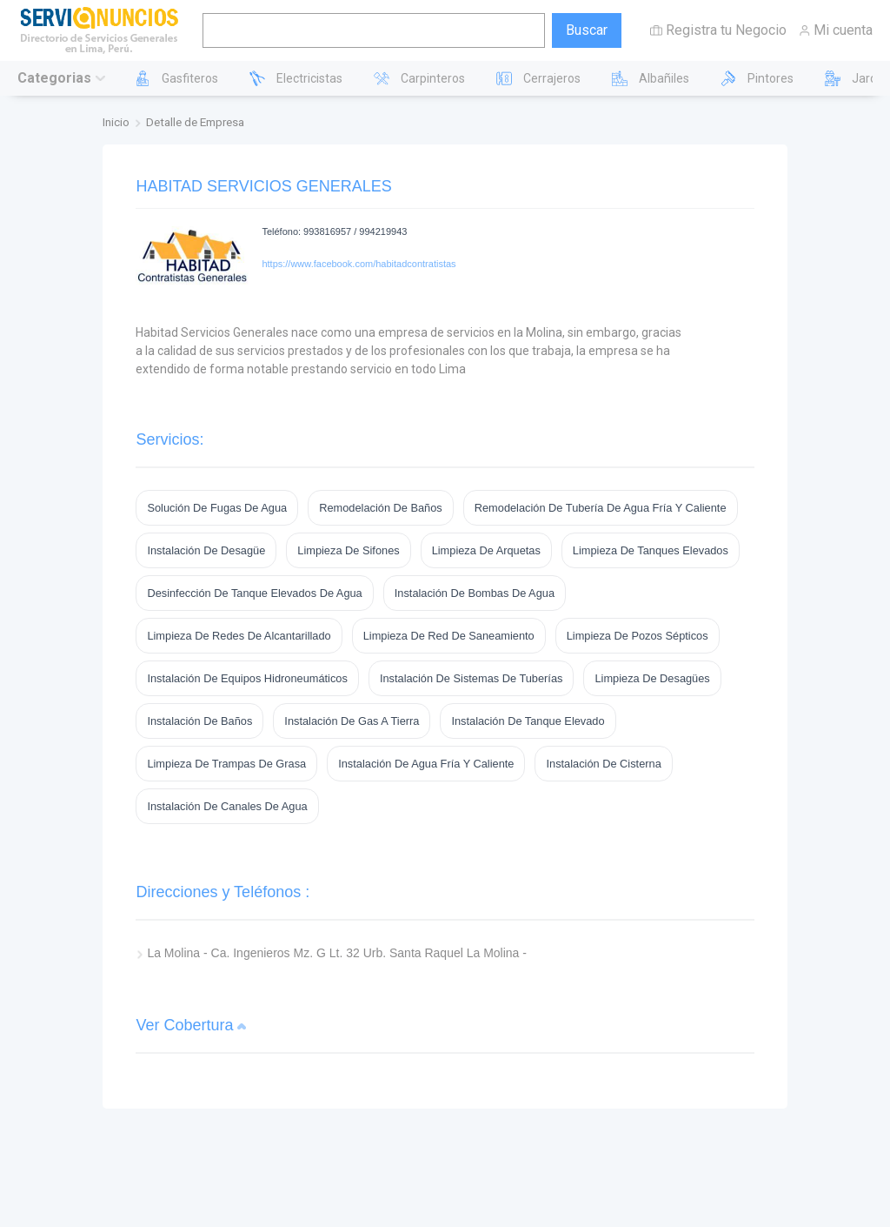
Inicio (116, 122)
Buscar (587, 30)
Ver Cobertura (184, 1025)
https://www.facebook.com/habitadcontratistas (358, 263)
